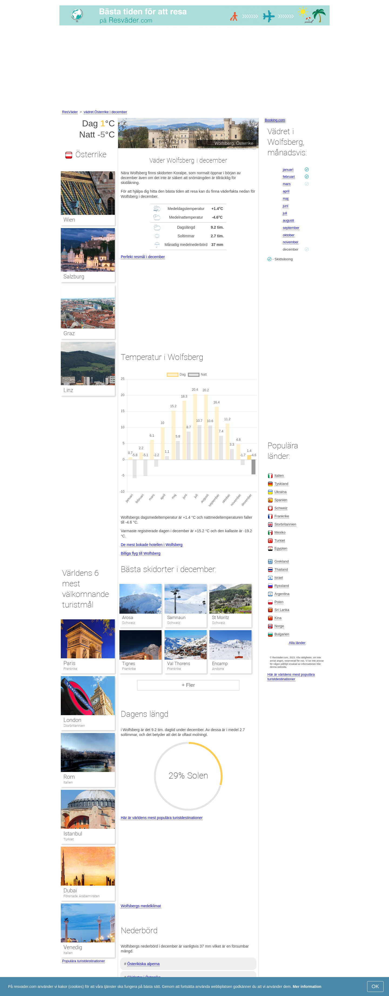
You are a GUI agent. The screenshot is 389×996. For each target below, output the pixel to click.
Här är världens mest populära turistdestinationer (162, 818)
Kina (277, 618)
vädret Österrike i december (105, 112)
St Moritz (220, 617)
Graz (69, 333)
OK (375, 986)
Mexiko (280, 532)
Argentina (282, 594)
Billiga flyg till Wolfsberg (140, 553)
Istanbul (72, 833)
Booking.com (275, 120)
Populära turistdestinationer (83, 961)
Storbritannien (74, 726)
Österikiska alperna (143, 964)
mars (287, 184)
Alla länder (297, 643)
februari (289, 177)
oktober (288, 235)
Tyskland (281, 484)
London (72, 720)
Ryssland (281, 586)
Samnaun (176, 617)
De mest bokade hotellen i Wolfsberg (152, 545)
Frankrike (70, 669)
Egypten (280, 548)
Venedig (72, 947)
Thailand (281, 569)
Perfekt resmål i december (143, 257)
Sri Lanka (281, 610)
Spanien (280, 500)
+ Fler (188, 685)
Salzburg (73, 276)
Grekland (281, 561)
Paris (69, 663)
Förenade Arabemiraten (81, 896)
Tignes (128, 663)
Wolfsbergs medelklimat (141, 906)
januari (288, 169)
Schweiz (280, 508)
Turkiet (68, 839)
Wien (69, 219)
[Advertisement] (194, 68)
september (291, 228)
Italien (68, 782)
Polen (278, 602)
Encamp (220, 663)
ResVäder (70, 112)
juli (285, 213)
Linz (68, 390)
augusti (288, 220)
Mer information (307, 986)
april (286, 191)
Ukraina (280, 492)
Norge (279, 626)
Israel (278, 578)
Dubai (70, 890)
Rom (69, 777)
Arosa (127, 617)
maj (286, 198)
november (291, 242)
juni (285, 206)
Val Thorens (178, 663)
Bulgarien (281, 634)
